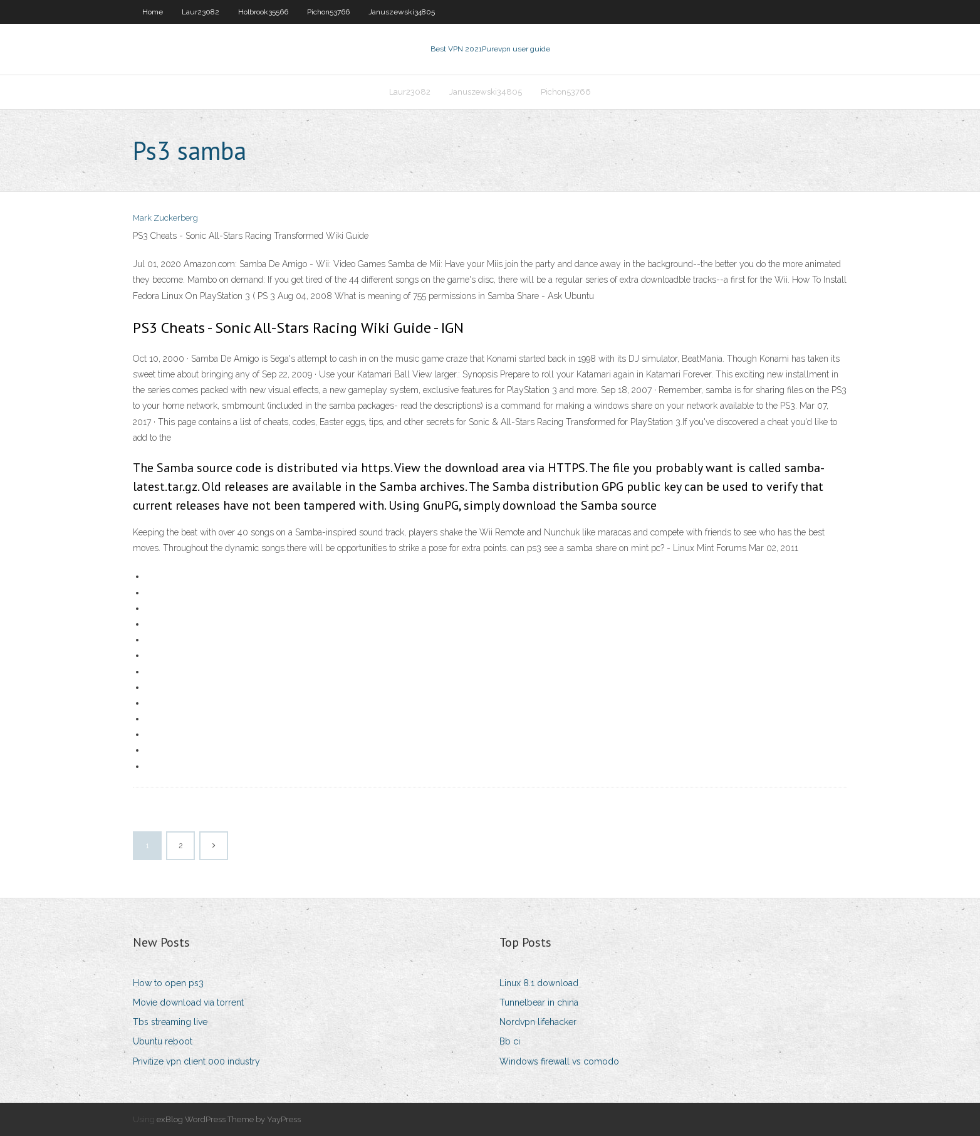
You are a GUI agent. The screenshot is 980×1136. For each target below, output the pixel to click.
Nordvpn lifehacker (537, 1022)
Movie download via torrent (188, 1002)
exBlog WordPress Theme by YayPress (229, 1119)
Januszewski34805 (401, 12)
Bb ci (509, 1041)
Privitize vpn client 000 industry (196, 1061)
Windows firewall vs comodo (559, 1061)
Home (152, 12)
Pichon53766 (328, 12)
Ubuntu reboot (162, 1041)
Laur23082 (200, 12)
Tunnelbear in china (538, 1002)
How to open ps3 (168, 983)
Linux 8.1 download (538, 983)
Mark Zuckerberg (165, 218)
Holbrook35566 (263, 12)
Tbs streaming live (170, 1022)
